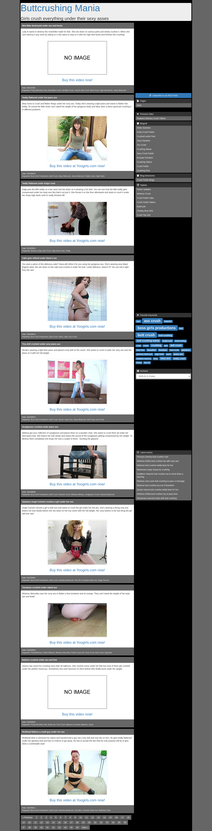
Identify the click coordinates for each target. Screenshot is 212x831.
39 (35, 827)
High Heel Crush (58, 251)
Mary (61, 176)
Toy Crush (141, 145)
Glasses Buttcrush (107, 494)
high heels (159, 354)
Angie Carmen (103, 580)
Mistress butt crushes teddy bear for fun (155, 465)
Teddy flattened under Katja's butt (38, 183)
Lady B (77, 90)
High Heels (100, 176)
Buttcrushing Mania (60, 8)
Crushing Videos (144, 162)
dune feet (140, 350)
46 (77, 827)
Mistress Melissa (77, 494)
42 (53, 827)
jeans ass (178, 354)
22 (41, 822)
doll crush (176, 345)
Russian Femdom (145, 158)
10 (80, 817)
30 (89, 822)
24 (53, 822)
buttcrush (167, 341)
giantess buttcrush (144, 354)
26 (65, 822)
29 (83, 822)
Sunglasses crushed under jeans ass (40, 427)
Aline (108, 810)
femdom (163, 350)
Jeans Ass (68, 420)
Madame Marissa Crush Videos (151, 118)
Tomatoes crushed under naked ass (39, 587)
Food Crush (89, 653)
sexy (156, 359)
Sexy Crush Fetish (145, 153)
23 (47, 822)
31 (95, 822)
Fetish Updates (144, 189)
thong (138, 363)
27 (71, 822)
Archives (142, 371)
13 (98, 817)
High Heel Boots (106, 90)
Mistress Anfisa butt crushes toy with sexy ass (158, 461)
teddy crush (179, 358)
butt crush (146, 335)
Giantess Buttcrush (66, 580)
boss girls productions (157, 328)
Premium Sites (145, 114)
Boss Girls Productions (39, 176)
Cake (66, 337)
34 (113, 822)
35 (119, 822)
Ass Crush (73, 337)
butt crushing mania (148, 340)
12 (92, 817)
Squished (108, 653)
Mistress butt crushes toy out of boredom (155, 485)
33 (107, 822)
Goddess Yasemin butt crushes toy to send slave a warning (160, 475)
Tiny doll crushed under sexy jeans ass (41, 344)
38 (29, 827)
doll (165, 346)
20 (29, 822)
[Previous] (27, 817)
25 (59, 822)
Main (139, 105)
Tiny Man (77, 810)
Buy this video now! (77, 80)
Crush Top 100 (143, 215)
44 (65, 827)
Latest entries (145, 452)
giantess (186, 350)
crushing (156, 345)
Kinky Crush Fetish (145, 132)
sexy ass (165, 358)
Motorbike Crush (54, 90)
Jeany (91, 725)
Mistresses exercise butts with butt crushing (157, 498)
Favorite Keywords (147, 315)
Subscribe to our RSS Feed (163, 95)
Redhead (102, 810)
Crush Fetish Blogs (145, 180)
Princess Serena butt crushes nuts (152, 457)
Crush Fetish (143, 166)
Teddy (68, 251)
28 (77, 822)
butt (181, 328)
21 (35, 822)
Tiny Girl (77, 580)
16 (116, 817)
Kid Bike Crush (68, 90)
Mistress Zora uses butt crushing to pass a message (161, 481)
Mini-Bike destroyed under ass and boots (42, 25)
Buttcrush (67, 176)
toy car (147, 363)
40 (41, 827)
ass (138, 321)
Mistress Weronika (63, 653)
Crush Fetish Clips (145, 198)
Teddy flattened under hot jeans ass (39, 97)
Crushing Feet (143, 170)
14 (104, 817)
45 (71, 827)
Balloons (84, 725)
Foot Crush (61, 725)
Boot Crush (94, 90)
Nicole (61, 420)
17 (122, 817)
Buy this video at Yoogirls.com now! (77, 166)
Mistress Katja (36, 251)
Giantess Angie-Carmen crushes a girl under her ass (47, 502)
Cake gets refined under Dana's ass (39, 258)
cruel (138, 346)
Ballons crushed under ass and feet (39, 660)
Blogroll (142, 123)
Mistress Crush (144, 193)
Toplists (142, 185)
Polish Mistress (49, 653)
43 (59, 827)
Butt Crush (85, 90)
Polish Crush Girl (77, 653)
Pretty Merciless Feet (39, 90)
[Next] (85, 827)
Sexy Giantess (143, 140)
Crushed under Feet (146, 136)
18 (128, 817)
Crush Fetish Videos (146, 202)
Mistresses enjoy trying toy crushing (153, 469)
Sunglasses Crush (92, 494)
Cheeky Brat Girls (145, 211)
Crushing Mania (144, 149)
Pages (141, 101)
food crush (174, 350)
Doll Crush (91, 420)
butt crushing (165, 335)
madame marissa (143, 359)
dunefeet (151, 350)
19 (23, 822)
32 (101, 822)
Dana (61, 337)
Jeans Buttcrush (120, 90)
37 (23, 827)
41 (47, 827)
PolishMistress (36, 653)
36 (125, 822)
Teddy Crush (90, 176)
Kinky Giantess (144, 128)
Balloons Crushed (73, 725)
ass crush (152, 321)
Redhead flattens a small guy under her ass (43, 732)
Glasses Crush (64, 494)
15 (110, 817)
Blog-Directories (146, 176)
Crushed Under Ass (89, 580)
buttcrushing (180, 341)
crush (145, 346)
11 (86, 817)
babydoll (168, 321)
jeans (168, 354)
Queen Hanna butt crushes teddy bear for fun (157, 489)
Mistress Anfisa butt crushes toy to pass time (157, 494)
